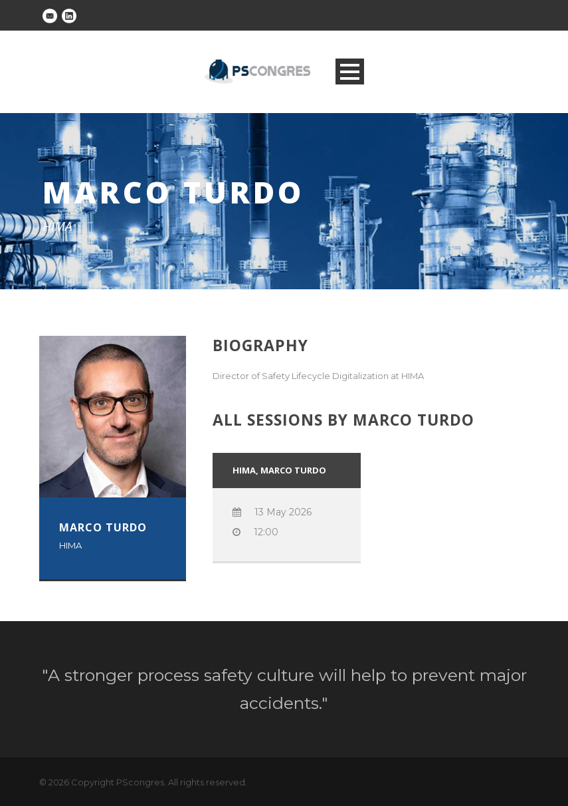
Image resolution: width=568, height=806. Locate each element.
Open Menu (349, 71)
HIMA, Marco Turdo (279, 470)
